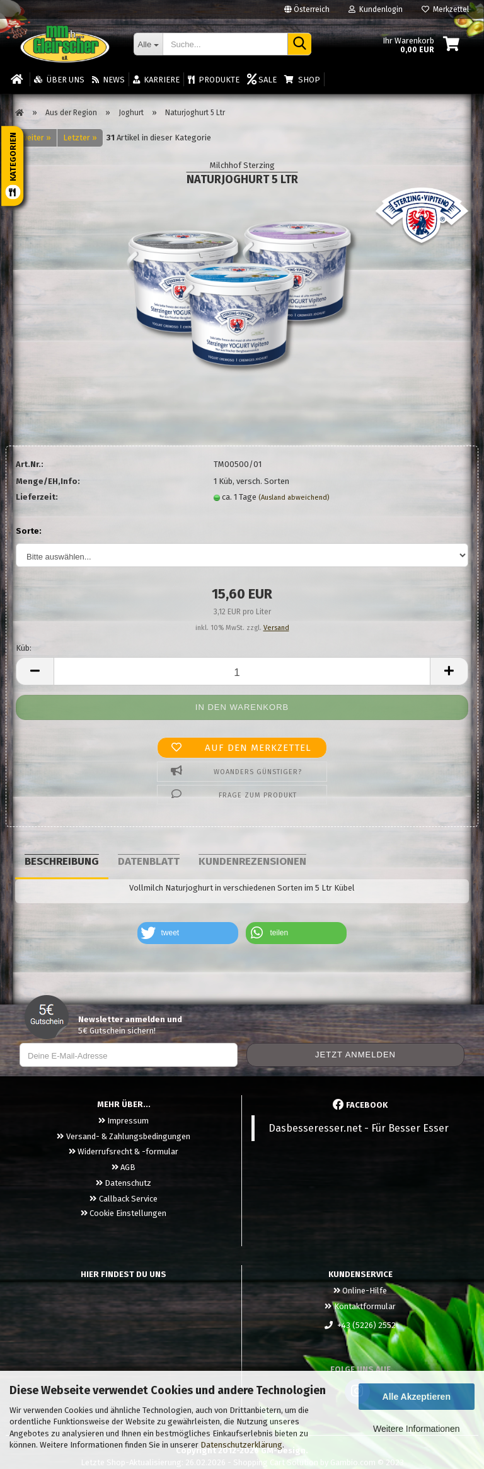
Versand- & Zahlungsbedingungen (123, 1136)
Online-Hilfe (360, 1290)
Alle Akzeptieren (417, 1397)
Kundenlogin (376, 9)
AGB (123, 1167)
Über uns (59, 79)
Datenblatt (149, 861)
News (108, 79)
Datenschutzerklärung (241, 1444)
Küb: (24, 648)
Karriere (156, 79)
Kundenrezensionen (252, 861)
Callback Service (123, 1198)
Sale (262, 79)
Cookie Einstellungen (123, 1213)
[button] (187, 933)
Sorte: (29, 531)
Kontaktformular (360, 1306)
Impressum (123, 1120)
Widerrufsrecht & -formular (123, 1151)
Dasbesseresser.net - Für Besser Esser (358, 1128)
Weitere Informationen (416, 1429)
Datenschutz (123, 1183)
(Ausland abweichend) (293, 497)
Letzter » (80, 137)
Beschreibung (62, 861)
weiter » (36, 137)
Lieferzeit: (37, 497)
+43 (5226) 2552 (360, 1325)
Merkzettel (445, 9)
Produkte (213, 79)
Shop (302, 79)
